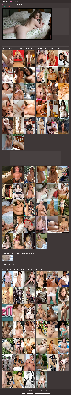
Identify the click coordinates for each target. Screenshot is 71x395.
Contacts (23, 393)
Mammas (7, 1)
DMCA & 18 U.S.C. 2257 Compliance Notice (42, 393)
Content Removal (29, 393)
